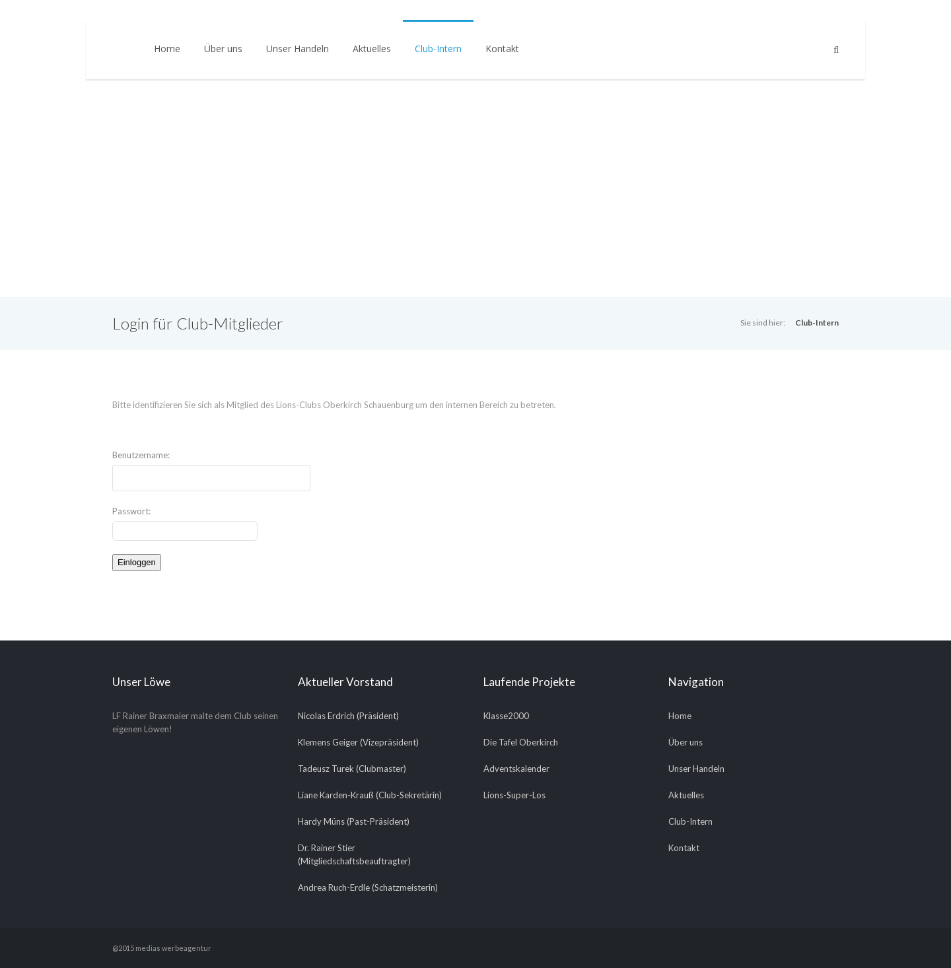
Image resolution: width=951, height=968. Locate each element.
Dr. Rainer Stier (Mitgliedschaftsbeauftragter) (354, 854)
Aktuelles (372, 48)
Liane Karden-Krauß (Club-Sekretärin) (370, 795)
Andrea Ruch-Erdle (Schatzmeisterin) (368, 887)
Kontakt (502, 48)
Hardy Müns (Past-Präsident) (353, 821)
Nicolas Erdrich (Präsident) (348, 715)
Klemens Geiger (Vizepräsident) (358, 742)
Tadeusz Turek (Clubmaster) (352, 768)
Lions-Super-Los (514, 795)
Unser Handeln (297, 48)
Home (167, 48)
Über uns (223, 48)
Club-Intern (438, 48)
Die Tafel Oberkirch (520, 742)
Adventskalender (516, 768)
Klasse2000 (506, 715)
